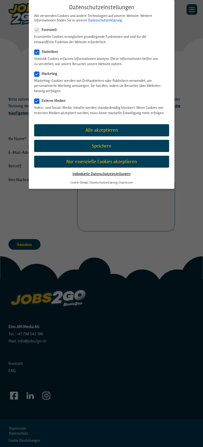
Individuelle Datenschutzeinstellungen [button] (101, 174)
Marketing (47, 73)
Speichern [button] (101, 146)
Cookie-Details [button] (79, 182)
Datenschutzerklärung (105, 20)
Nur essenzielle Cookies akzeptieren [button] (101, 161)
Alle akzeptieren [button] (101, 130)
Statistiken (47, 52)
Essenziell (47, 30)
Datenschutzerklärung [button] (103, 182)
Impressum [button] (126, 182)
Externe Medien (51, 101)
